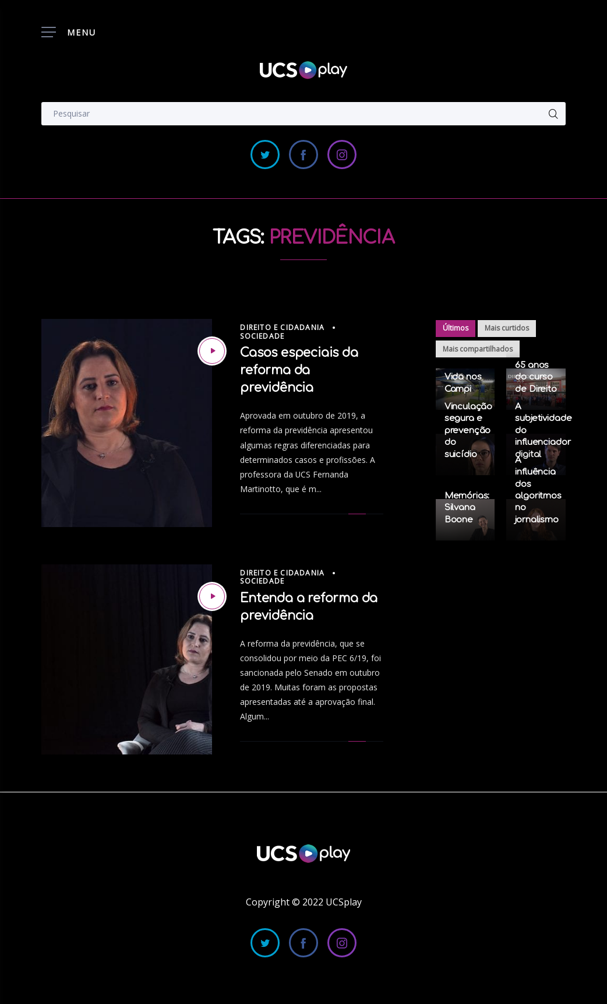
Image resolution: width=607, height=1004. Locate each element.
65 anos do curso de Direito (536, 377)
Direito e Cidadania (282, 327)
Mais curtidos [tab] (507, 328)
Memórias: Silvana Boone (467, 508)
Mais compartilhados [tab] (478, 349)
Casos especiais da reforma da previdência (299, 370)
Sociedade (262, 336)
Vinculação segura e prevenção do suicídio (468, 430)
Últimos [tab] (455, 328)
